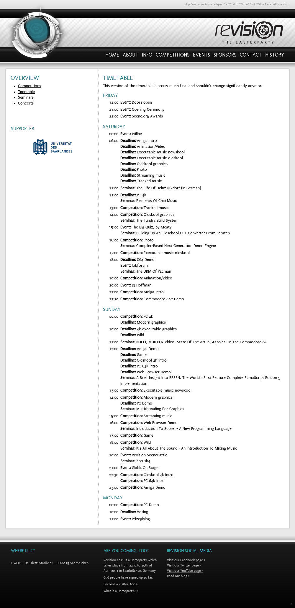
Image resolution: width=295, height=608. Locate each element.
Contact (251, 56)
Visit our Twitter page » (184, 565)
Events (201, 56)
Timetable (26, 92)
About (130, 56)
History (274, 56)
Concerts (26, 103)
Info (147, 56)
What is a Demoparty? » (121, 591)
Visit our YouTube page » (185, 570)
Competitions (172, 56)
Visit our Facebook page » (186, 560)
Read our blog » (178, 576)
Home (112, 56)
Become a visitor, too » (121, 584)
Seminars (26, 97)
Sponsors (225, 56)
